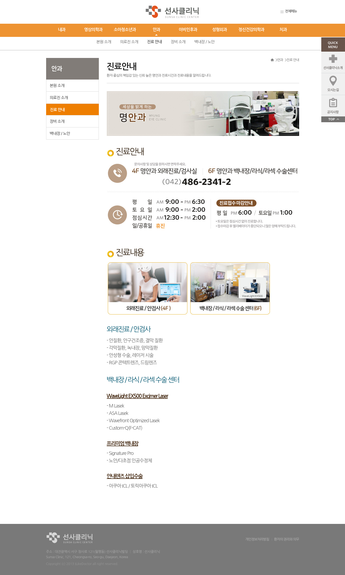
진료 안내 (154, 42)
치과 (283, 30)
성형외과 (219, 30)
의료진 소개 (129, 42)
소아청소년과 (125, 30)
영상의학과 (93, 30)
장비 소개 (178, 42)
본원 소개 (103, 42)
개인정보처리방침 (257, 539)
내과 (61, 30)
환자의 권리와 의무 (286, 539)
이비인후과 (188, 30)
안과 (156, 30)
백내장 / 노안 (204, 42)
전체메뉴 (291, 11)
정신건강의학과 (251, 30)
